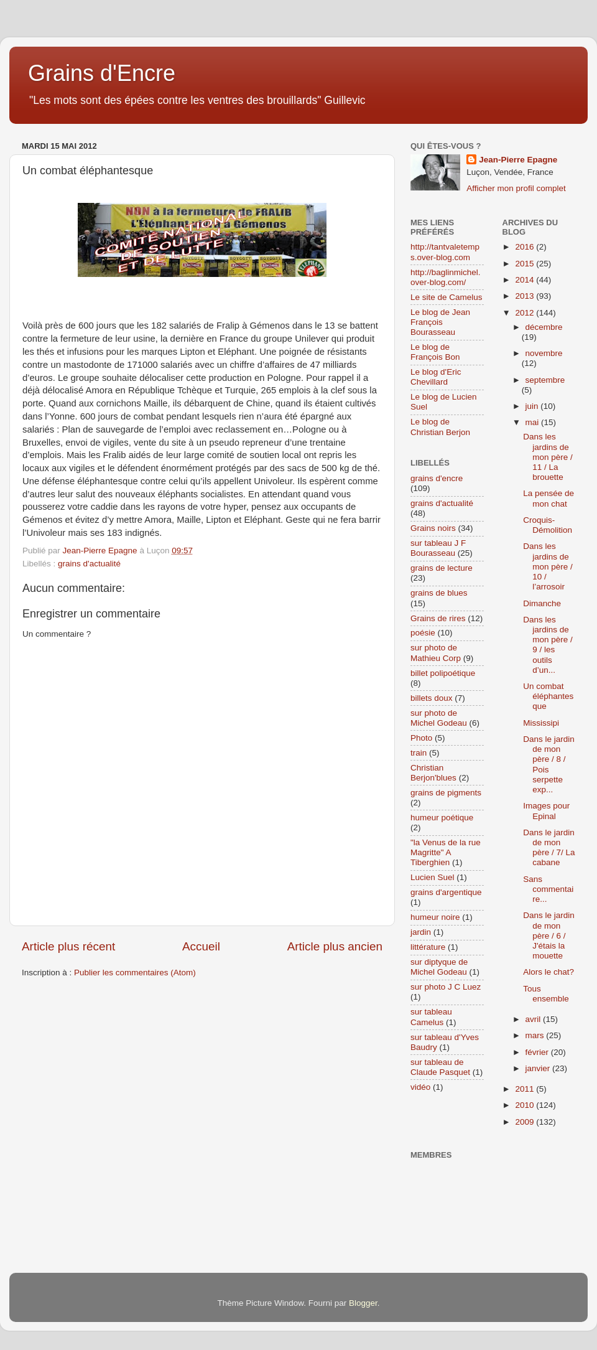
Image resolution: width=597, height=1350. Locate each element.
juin (533, 406)
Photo (421, 738)
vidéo (420, 1087)
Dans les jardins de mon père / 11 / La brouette (548, 457)
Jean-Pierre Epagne (518, 159)
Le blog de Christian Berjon (440, 426)
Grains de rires (438, 618)
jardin (420, 932)
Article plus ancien (334, 946)
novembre (544, 353)
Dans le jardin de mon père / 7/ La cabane (549, 848)
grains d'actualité (89, 563)
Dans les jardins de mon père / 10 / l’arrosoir (548, 566)
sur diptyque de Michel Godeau (439, 967)
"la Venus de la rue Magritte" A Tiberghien (445, 852)
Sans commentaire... (548, 889)
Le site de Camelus (446, 297)
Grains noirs (433, 528)
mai (533, 422)
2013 (525, 296)
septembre (545, 380)
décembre (544, 327)
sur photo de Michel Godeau (438, 718)
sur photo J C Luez (445, 986)
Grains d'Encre (101, 73)
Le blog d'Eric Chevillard (435, 377)
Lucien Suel (432, 877)
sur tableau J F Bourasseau (438, 548)
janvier (539, 1068)
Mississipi (541, 723)
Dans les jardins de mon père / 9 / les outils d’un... (548, 645)
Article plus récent (68, 946)
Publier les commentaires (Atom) (135, 972)
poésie (422, 632)
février (538, 1052)
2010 (525, 1105)
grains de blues (439, 593)
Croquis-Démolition (547, 525)
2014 (525, 279)
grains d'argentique (445, 892)
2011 (525, 1089)
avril (534, 1019)
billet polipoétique (442, 673)
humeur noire (435, 917)
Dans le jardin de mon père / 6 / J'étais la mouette (549, 935)
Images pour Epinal (546, 810)
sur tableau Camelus (431, 1016)
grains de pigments (445, 792)
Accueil (201, 946)
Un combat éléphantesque (548, 696)
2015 (525, 263)
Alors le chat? (548, 972)
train (418, 752)
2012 (525, 312)
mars (536, 1035)
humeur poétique (441, 817)
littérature (427, 947)
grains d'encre (436, 478)
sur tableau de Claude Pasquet (440, 1067)
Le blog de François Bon (435, 352)
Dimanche (542, 603)
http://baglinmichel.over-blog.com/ (445, 277)
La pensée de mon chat (548, 498)
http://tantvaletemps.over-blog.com (444, 251)
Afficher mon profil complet (516, 188)
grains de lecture (441, 568)
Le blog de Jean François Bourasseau (440, 322)
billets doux (431, 698)
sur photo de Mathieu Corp (435, 652)
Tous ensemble (546, 993)
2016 (525, 246)
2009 (525, 1122)
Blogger (363, 1303)
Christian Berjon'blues (433, 772)
